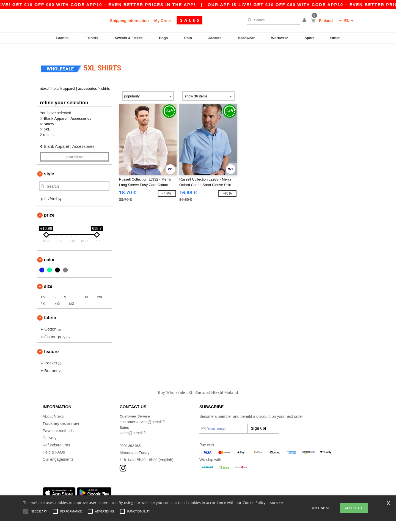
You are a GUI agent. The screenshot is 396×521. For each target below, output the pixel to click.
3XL (43, 294)
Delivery (50, 428)
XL (87, 288)
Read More (276, 503)
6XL (72, 294)
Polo (188, 38)
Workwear (279, 38)
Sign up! (258, 419)
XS (43, 288)
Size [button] (48, 276)
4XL (58, 294)
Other (335, 38)
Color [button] (49, 250)
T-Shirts (91, 38)
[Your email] (223, 419)
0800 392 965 (131, 436)
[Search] (272, 20)
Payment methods (58, 421)
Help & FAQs (54, 443)
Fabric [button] (50, 308)
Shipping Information (129, 20)
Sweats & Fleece (129, 38)
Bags (163, 38)
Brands (62, 38)
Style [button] (49, 164)
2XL (100, 288)
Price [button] (49, 205)
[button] (305, 20)
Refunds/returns (56, 435)
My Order (162, 20)
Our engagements (58, 450)
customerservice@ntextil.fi (142, 412)
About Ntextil (53, 407)
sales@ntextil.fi (132, 423)
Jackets (214, 38)
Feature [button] (51, 342)
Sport (309, 38)
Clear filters (74, 147)
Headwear (246, 38)
